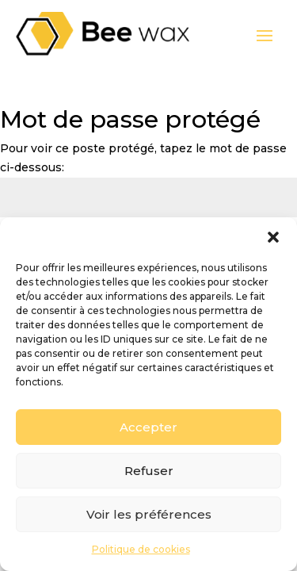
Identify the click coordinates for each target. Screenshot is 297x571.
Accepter (148, 427)
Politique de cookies (141, 549)
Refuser (148, 470)
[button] (273, 237)
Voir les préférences (148, 514)
